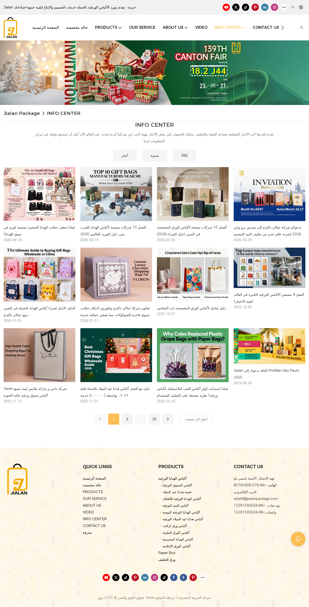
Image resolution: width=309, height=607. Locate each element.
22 (154, 419)
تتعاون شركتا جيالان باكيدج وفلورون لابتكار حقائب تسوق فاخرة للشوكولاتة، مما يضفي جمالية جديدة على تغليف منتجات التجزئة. (115, 312)
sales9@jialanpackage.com (256, 498)
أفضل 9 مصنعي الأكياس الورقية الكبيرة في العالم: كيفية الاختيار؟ (269, 298)
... (140, 416)
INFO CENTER (63, 113)
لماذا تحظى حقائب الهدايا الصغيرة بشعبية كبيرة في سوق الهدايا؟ (39, 230)
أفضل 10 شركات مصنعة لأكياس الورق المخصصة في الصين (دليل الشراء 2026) (192, 230)
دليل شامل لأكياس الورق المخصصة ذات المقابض (191, 308)
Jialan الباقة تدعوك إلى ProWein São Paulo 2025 (266, 373)
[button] (282, 27)
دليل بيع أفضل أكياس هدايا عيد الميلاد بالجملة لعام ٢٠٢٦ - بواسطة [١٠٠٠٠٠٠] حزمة (115, 392)
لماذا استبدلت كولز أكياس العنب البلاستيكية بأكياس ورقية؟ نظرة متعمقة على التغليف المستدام (192, 392)
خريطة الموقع (166, 597)
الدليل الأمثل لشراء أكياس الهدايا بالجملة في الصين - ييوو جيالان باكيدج (39, 311)
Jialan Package (22, 113)
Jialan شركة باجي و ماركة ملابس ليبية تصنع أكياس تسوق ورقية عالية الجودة (35, 392)
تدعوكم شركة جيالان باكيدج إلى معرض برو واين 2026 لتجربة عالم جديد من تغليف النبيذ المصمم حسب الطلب (267, 231)
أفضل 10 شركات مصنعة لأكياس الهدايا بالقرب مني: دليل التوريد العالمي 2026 (113, 230)
